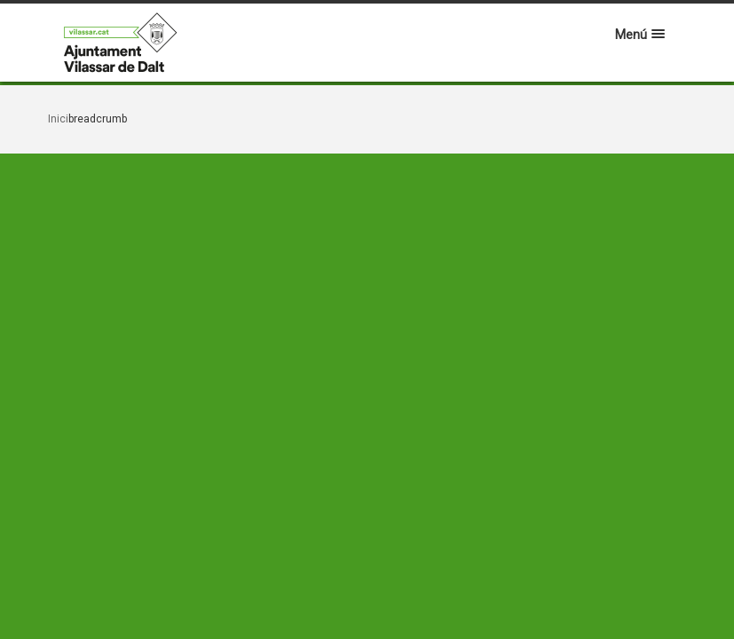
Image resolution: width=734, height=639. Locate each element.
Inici (58, 119)
